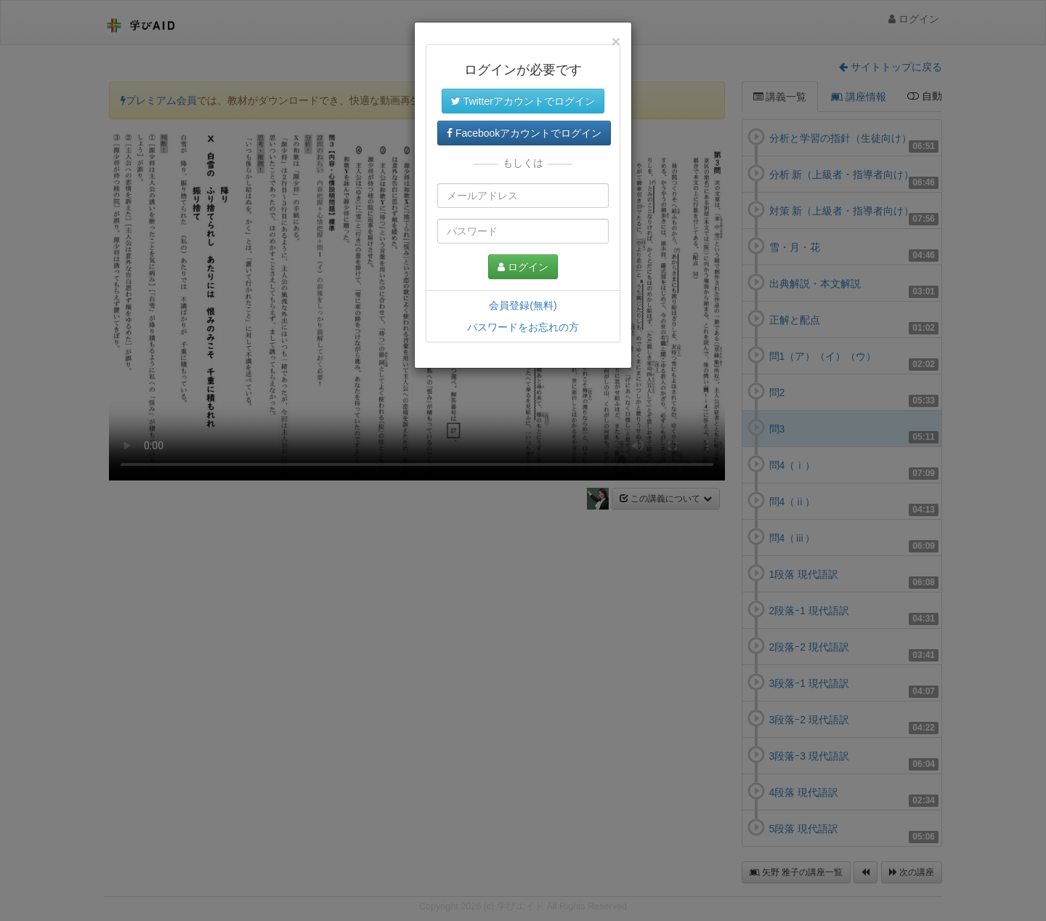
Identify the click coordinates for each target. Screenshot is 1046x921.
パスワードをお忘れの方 (523, 327)
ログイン (523, 267)
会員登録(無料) (522, 305)
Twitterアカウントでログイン (523, 101)
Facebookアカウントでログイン (524, 133)
